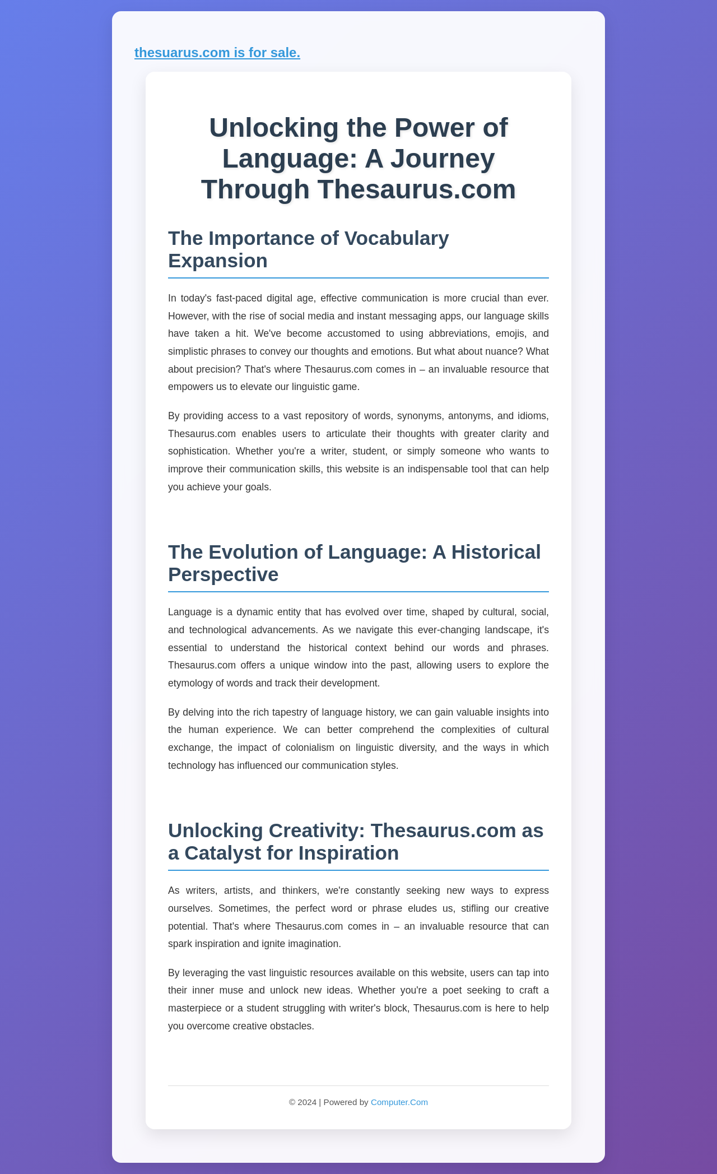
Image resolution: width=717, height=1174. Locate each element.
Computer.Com (399, 1102)
